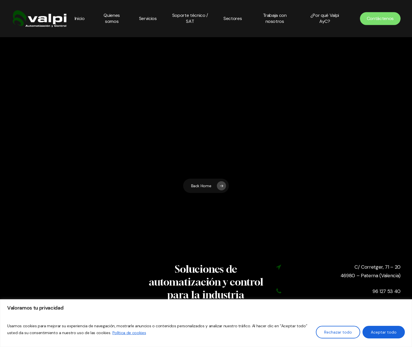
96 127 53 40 (387, 291)
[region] (206, 323)
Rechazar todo (338, 332)
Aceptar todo (384, 332)
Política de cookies (129, 332)
